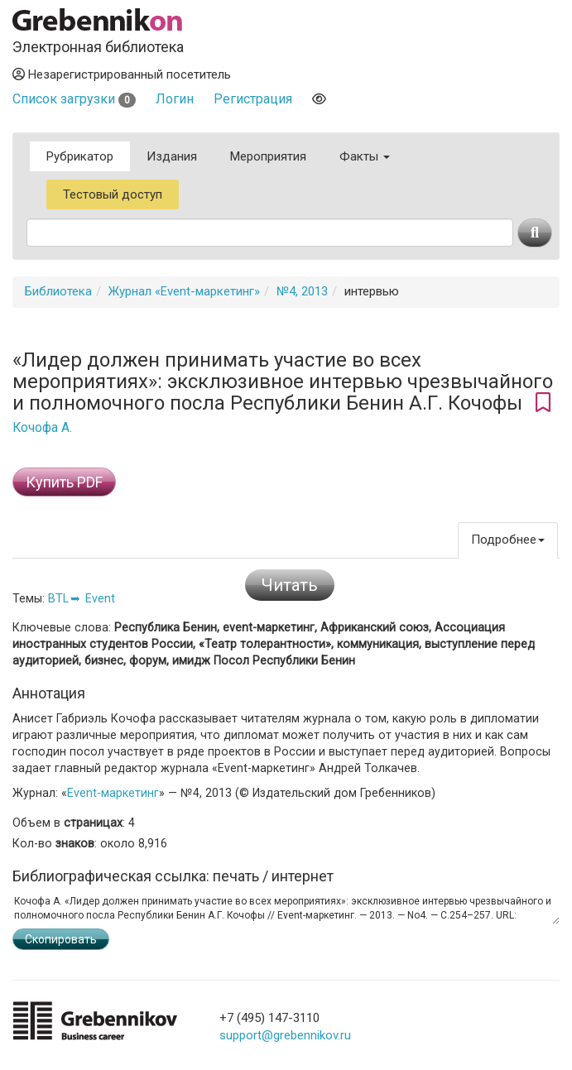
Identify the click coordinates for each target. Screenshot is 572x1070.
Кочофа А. (42, 427)
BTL (58, 598)
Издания (172, 156)
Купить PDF (64, 482)
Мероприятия (268, 156)
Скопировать (61, 939)
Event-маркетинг (113, 792)
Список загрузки (74, 99)
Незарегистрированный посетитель (121, 74)
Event (100, 598)
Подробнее (508, 539)
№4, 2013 (302, 291)
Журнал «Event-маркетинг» (184, 291)
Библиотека (58, 291)
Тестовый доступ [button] (112, 194)
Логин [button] (175, 99)
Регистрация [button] (253, 99)
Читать (290, 585)
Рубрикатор (79, 156)
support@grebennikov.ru (285, 1035)
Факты (364, 156)
